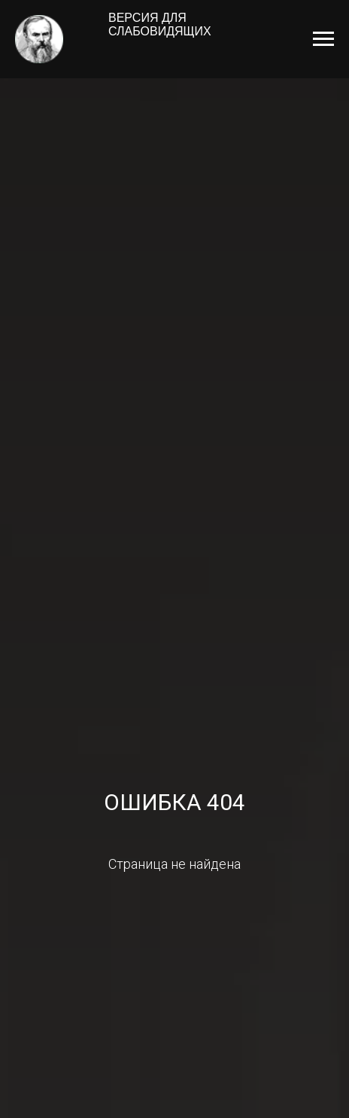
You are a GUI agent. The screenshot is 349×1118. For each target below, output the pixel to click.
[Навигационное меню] (323, 39)
